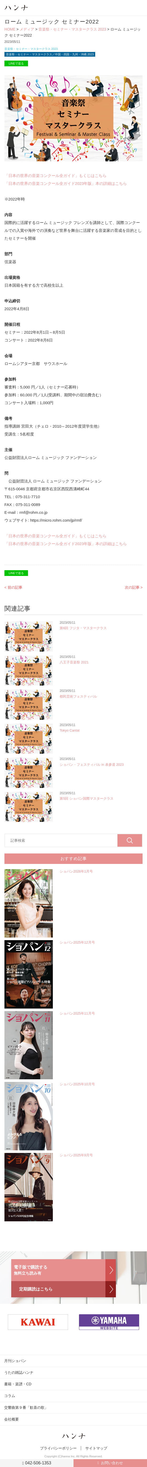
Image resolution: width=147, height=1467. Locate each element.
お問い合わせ (112, 1463)
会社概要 (11, 1419)
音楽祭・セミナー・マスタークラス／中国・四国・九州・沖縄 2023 (50, 54)
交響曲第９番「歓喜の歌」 (26, 1407)
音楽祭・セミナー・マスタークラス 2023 (72, 29)
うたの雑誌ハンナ (18, 1372)
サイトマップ (96, 1448)
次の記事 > (134, 587)
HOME (9, 29)
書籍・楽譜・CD (17, 1384)
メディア (27, 29)
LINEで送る (16, 63)
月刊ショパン (15, 1361)
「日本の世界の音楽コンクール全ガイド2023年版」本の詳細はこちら (65, 183)
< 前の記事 (13, 587)
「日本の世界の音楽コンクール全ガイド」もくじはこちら (55, 175)
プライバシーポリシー (58, 1448)
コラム (9, 1396)
